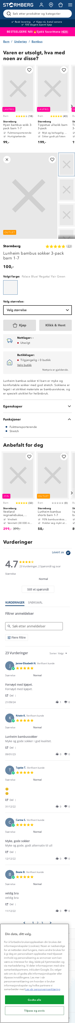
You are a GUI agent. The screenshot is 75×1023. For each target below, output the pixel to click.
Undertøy (20, 41)
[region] (34, 973)
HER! (64, 31)
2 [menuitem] (37, 923)
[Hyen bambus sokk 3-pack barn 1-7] (18, 106)
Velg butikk (24, 365)
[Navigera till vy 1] (66, 164)
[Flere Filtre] (16, 637)
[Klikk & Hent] (55, 325)
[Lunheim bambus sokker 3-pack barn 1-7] (10, 287)
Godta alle (34, 999)
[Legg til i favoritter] (29, 70)
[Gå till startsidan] (18, 5)
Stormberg (12, 246)
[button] (11, 695)
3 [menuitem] (42, 923)
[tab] (38, 589)
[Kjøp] (19, 325)
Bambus (37, 41)
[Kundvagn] (60, 5)
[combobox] (59, 653)
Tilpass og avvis (34, 1010)
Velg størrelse (38, 310)
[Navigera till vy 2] (66, 190)
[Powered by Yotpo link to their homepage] (62, 553)
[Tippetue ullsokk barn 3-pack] (52, 106)
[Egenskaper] (37, 406)
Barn (6, 41)
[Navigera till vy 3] (66, 215)
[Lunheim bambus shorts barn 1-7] (52, 492)
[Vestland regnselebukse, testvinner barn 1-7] (18, 492)
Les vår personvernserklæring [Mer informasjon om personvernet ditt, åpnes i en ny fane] (42, 989)
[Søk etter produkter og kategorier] (38, 13)
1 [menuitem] (33, 923)
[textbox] (69, 655)
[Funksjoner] (37, 419)
